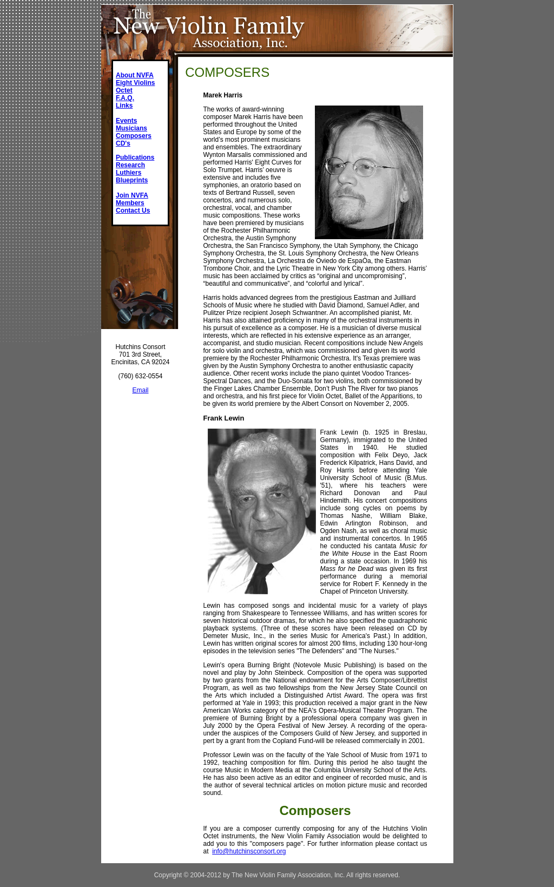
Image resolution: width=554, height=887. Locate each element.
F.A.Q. (125, 98)
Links (124, 105)
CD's (123, 143)
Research (130, 165)
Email (140, 390)
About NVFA (135, 75)
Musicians (131, 128)
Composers (133, 136)
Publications (135, 157)
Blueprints (132, 180)
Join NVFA (132, 195)
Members (130, 203)
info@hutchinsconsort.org (249, 851)
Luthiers (128, 172)
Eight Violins (135, 83)
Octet (124, 90)
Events (126, 120)
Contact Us (133, 210)
